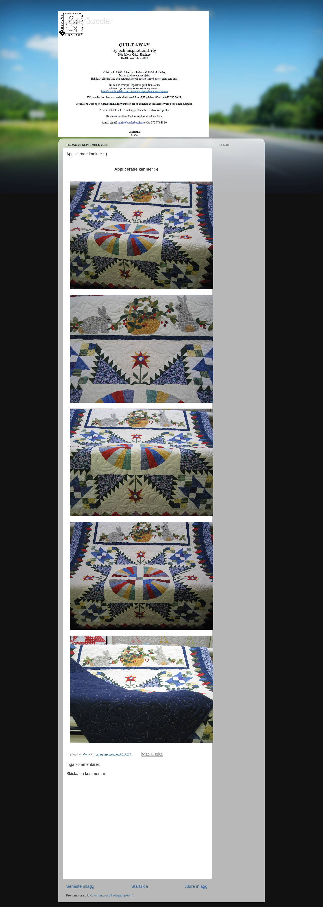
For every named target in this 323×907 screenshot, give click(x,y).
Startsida (139, 886)
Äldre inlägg (196, 886)
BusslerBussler (85, 20)
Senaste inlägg (80, 886)
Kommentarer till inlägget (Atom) (111, 895)
